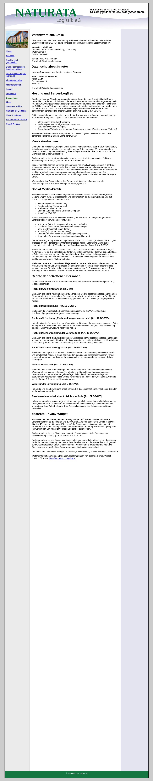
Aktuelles (10, 55)
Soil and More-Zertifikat (16, 119)
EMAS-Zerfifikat (13, 124)
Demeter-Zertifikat (14, 106)
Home (9, 51)
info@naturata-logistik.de (50, 61)
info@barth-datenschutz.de (51, 88)
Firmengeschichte (14, 80)
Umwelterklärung (14, 115)
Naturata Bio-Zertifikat (16, 111)
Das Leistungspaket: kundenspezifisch (15, 68)
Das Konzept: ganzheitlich (12, 61)
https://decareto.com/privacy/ (62, 458)
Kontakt (9, 89)
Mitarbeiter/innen (13, 85)
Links (8, 102)
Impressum (11, 93)
